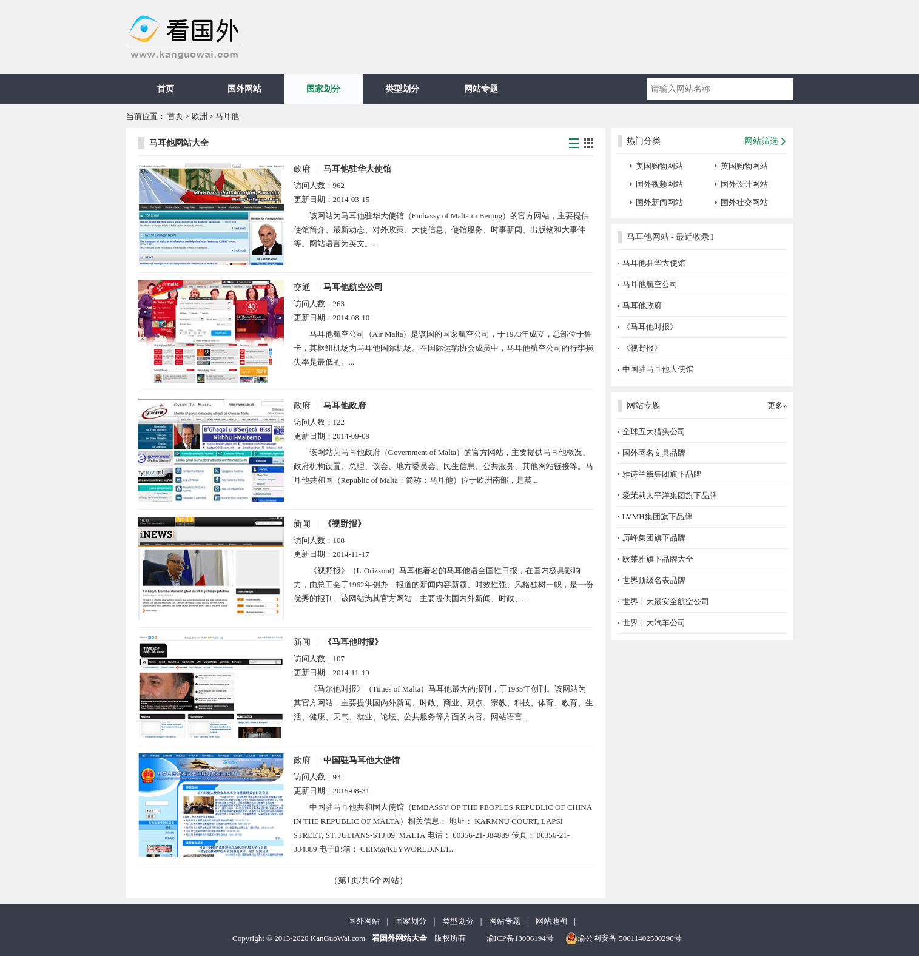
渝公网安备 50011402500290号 (623, 938)
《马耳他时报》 (353, 642)
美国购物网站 (659, 165)
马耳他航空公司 (353, 287)
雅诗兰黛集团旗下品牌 (661, 474)
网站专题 (481, 88)
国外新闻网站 (659, 202)
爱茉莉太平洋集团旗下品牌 (669, 495)
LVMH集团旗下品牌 (657, 516)
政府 (302, 168)
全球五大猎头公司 (653, 431)
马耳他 (227, 116)
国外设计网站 (744, 184)
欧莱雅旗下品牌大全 (657, 559)
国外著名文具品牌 (653, 452)
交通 (302, 287)
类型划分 (402, 88)
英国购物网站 (744, 165)
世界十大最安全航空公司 (665, 601)
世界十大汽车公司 (653, 622)
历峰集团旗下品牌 (653, 537)
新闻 (302, 523)
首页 (165, 88)
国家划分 (323, 88)
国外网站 (244, 88)
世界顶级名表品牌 (653, 580)
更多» (777, 405)
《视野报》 (344, 523)
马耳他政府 (344, 405)
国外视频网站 (659, 184)
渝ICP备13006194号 (520, 938)
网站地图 (551, 921)
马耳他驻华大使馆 (357, 168)
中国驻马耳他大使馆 (361, 760)
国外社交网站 (744, 202)
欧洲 (199, 116)
